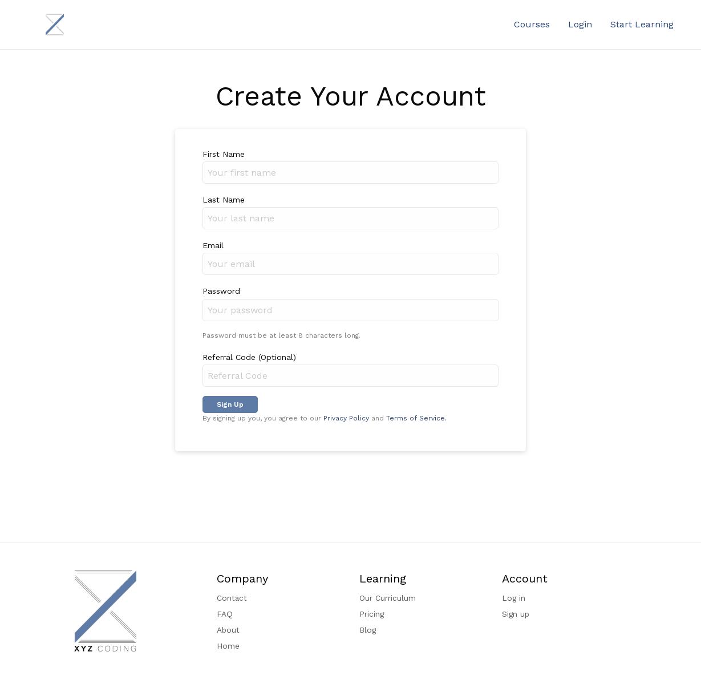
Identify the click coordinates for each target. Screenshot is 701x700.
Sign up (515, 613)
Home (228, 645)
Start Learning (642, 24)
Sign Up (230, 404)
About (228, 629)
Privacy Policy (346, 418)
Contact (232, 597)
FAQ (225, 613)
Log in (513, 597)
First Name (223, 154)
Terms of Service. (416, 418)
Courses (532, 24)
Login (580, 24)
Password (221, 291)
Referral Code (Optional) (249, 357)
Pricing (371, 613)
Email (213, 245)
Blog (367, 629)
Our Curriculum (387, 597)
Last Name (223, 199)
